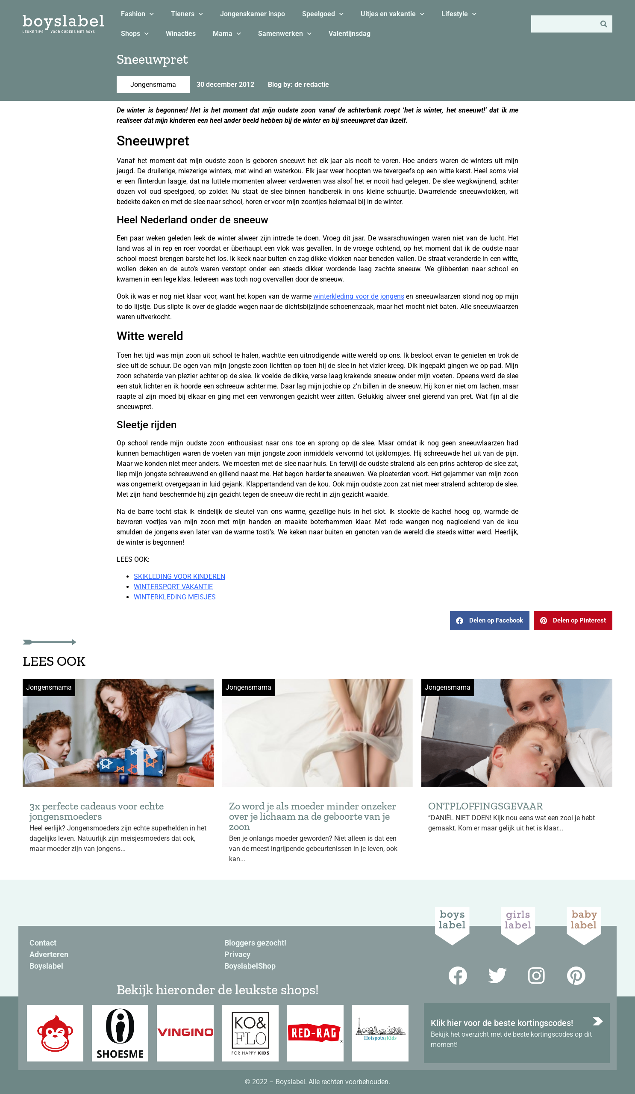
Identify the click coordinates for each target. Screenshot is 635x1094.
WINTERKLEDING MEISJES (175, 597)
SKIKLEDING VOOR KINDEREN (179, 576)
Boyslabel (46, 965)
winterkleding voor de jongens (358, 296)
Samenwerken (285, 33)
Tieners (187, 14)
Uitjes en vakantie (392, 14)
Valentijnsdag (349, 34)
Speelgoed (323, 14)
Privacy (237, 954)
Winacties (181, 34)
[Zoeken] (603, 24)
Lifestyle (458, 14)
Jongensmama (153, 84)
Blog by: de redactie (298, 84)
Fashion (137, 14)
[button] (489, 620)
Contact (42, 942)
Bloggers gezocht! (255, 942)
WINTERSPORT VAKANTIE (173, 587)
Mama (227, 33)
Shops (135, 33)
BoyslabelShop (250, 965)
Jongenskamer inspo (252, 14)
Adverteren (48, 954)
